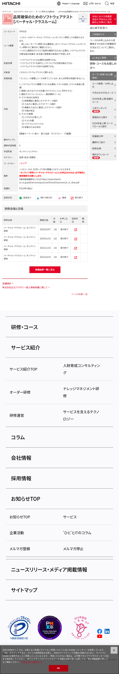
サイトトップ (6, 11)
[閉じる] (114, 650)
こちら (21, 163)
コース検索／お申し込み (103, 85)
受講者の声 (97, 136)
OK (58, 668)
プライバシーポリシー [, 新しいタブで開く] (31, 662)
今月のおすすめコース (102, 92)
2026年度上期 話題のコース (102, 100)
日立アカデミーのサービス (23, 11)
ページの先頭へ (77, 294)
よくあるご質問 (99, 57)
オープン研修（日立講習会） (45, 11)
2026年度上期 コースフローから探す (102, 125)
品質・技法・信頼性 (27, 157)
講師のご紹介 (98, 142)
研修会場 (96, 148)
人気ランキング (99, 109)
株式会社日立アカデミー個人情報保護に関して (25, 287)
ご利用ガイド (98, 34)
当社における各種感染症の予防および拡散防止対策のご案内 (102, 19)
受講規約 (6, 283)
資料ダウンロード (100, 156)
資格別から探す (99, 117)
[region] (59, 659)
